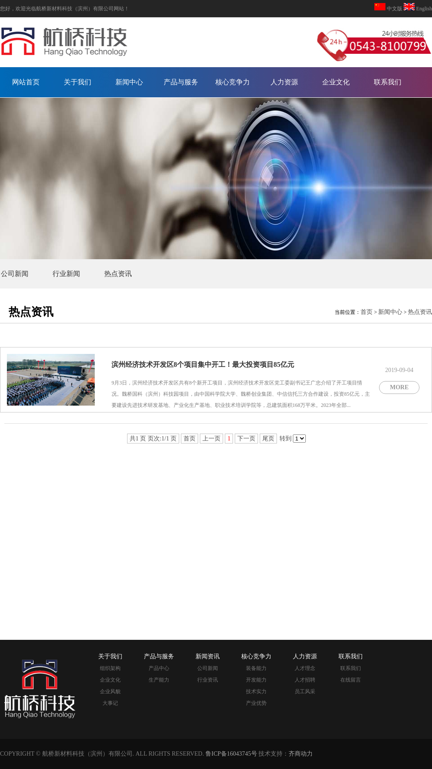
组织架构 (110, 668)
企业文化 (336, 82)
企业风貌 (110, 691)
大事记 (110, 703)
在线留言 (350, 680)
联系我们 (387, 82)
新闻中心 (129, 82)
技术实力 (256, 691)
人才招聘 (305, 680)
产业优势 (256, 703)
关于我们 (77, 82)
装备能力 (256, 668)
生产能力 (159, 680)
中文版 (394, 9)
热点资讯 (118, 273)
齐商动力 (301, 753)
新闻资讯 (208, 656)
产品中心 (159, 668)
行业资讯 (207, 680)
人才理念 (305, 668)
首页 (367, 312)
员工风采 (305, 691)
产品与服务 (181, 82)
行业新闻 (66, 273)
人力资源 (284, 82)
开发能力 (256, 680)
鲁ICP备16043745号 (231, 753)
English (423, 9)
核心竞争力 (232, 82)
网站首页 (26, 82)
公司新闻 (14, 273)
